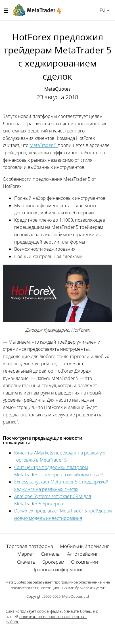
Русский (101, 10)
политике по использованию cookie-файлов (46, 619)
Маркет (25, 554)
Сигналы (50, 554)
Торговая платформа (29, 546)
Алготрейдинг (82, 554)
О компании (84, 562)
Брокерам (53, 562)
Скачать (26, 562)
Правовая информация (57, 569)
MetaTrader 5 (44, 145)
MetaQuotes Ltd (75, 596)
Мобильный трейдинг (84, 546)
